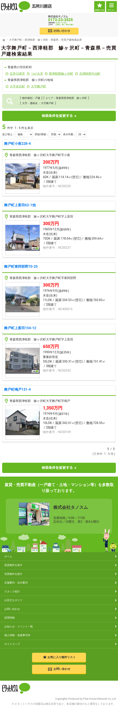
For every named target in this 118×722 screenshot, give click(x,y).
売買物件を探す (13, 573)
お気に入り (99, 6)
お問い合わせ (12, 609)
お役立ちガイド (13, 600)
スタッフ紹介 (12, 591)
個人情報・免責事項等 (17, 635)
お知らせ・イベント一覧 (18, 626)
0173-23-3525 (76, 513)
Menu (111, 6)
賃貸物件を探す (13, 565)
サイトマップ (12, 644)
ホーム (8, 556)
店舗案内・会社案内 (16, 582)
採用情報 (9, 617)
